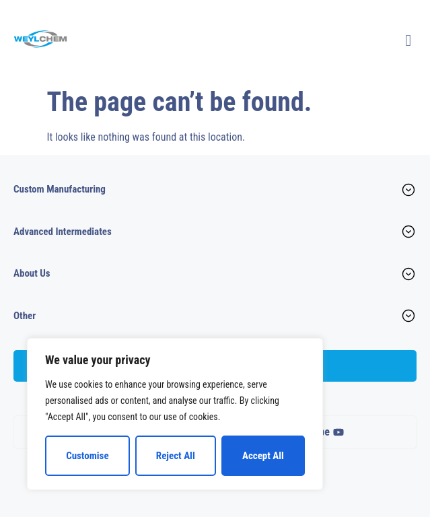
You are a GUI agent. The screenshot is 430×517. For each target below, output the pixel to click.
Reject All (175, 456)
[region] (175, 414)
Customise (87, 456)
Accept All (263, 456)
